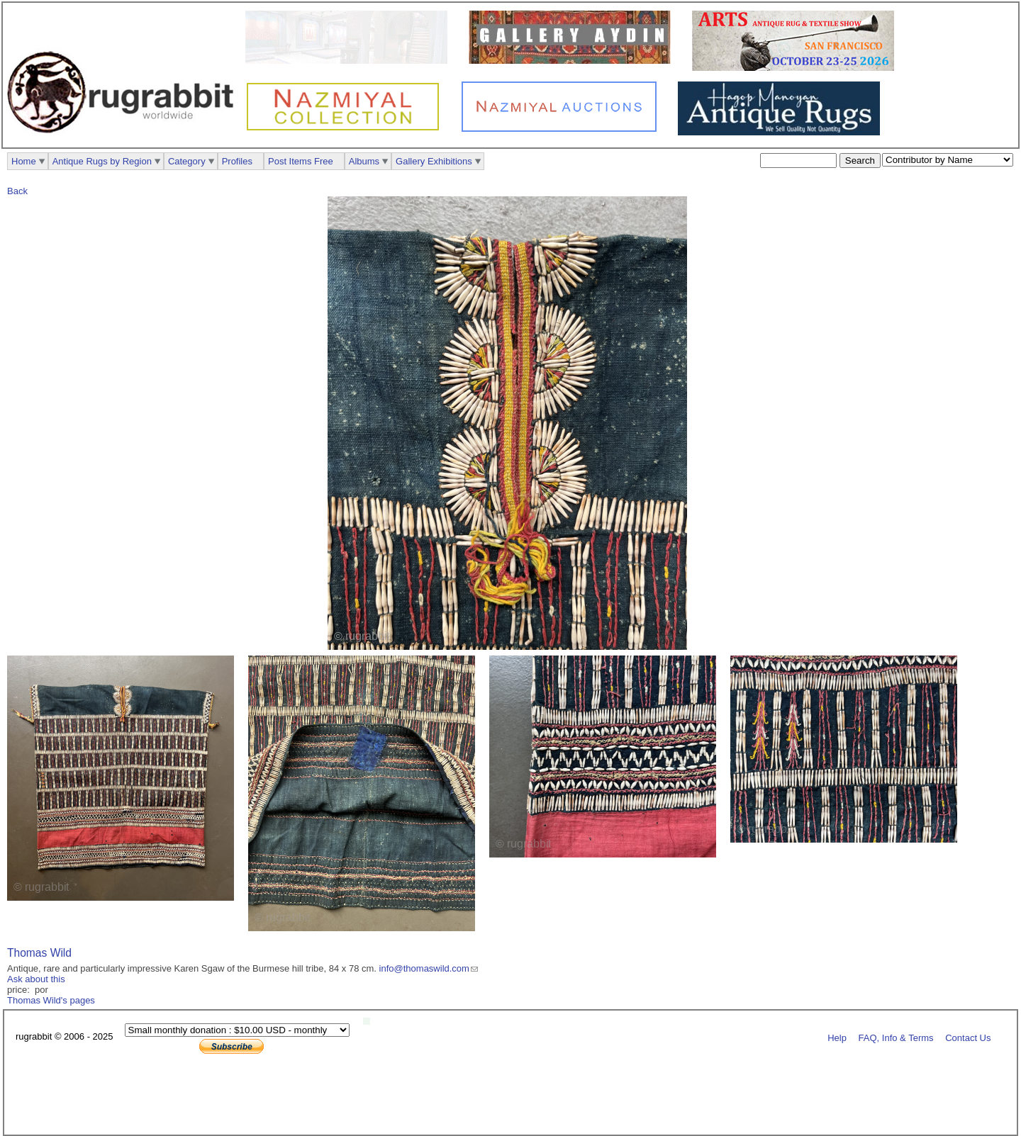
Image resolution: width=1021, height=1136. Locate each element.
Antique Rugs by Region (102, 161)
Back (17, 191)
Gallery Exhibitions (434, 161)
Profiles (237, 161)
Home (23, 161)
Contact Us (968, 1037)
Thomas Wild (39, 953)
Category (187, 161)
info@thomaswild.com (424, 968)
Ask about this (36, 979)
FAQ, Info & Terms (896, 1037)
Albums (364, 161)
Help (837, 1037)
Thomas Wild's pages (51, 1000)
